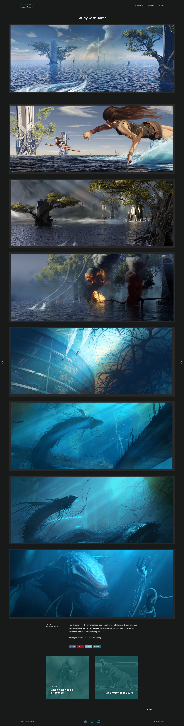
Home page (139, 5)
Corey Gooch (29, 4)
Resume (151, 5)
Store (161, 5)
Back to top (159, 721)
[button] (150, 709)
